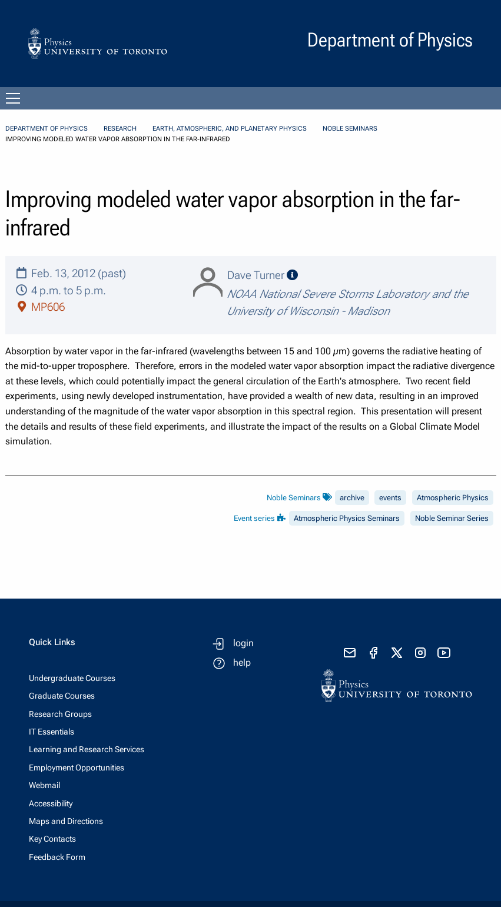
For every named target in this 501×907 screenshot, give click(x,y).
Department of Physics (46, 128)
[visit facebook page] (373, 653)
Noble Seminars (350, 128)
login (243, 643)
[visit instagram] (420, 653)
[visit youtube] (444, 653)
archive (352, 497)
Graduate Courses (62, 695)
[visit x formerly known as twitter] (397, 653)
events (390, 497)
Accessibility (50, 803)
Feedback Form (57, 857)
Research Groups (60, 714)
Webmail (44, 785)
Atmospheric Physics (453, 497)
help (242, 662)
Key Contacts (52, 838)
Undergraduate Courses (72, 678)
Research (120, 128)
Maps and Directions (66, 821)
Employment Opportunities (76, 767)
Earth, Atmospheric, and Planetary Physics (229, 128)
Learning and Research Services (86, 749)
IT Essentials (51, 731)
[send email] (350, 653)
